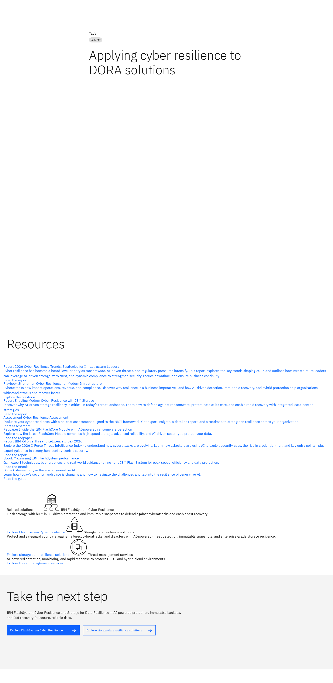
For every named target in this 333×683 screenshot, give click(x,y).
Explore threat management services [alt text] (35, 563)
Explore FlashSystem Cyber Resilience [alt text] (36, 532)
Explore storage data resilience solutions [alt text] (38, 554)
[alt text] (164, 474)
